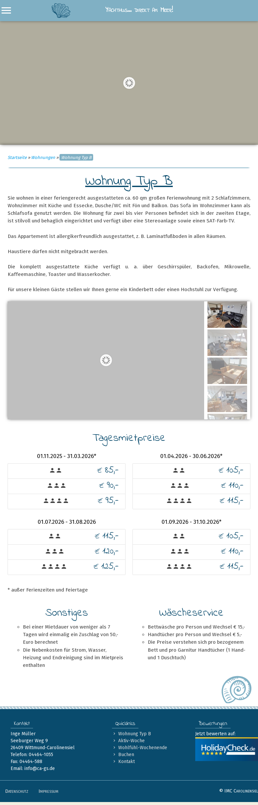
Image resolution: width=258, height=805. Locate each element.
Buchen (123, 754)
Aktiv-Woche (128, 740)
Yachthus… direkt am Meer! (112, 10)
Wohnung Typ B (131, 733)
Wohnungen (43, 157)
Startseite (17, 157)
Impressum (48, 791)
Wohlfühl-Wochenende (139, 747)
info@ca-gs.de (39, 768)
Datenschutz (16, 791)
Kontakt (123, 761)
